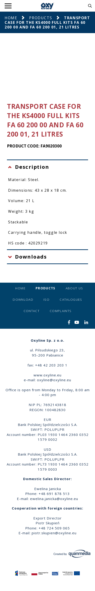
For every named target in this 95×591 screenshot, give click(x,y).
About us (74, 288)
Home (11, 17)
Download (23, 299)
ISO (46, 299)
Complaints (61, 311)
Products (40, 17)
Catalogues (71, 299)
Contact (32, 311)
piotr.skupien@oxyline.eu (54, 533)
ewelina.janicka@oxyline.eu (54, 498)
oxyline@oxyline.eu (54, 380)
